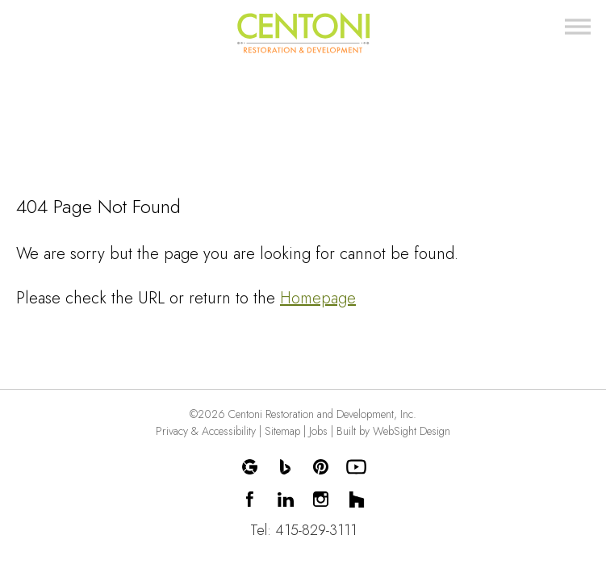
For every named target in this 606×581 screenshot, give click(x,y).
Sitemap (282, 431)
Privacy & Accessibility (206, 431)
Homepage (318, 298)
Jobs (318, 431)
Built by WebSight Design (393, 431)
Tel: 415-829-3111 (303, 530)
